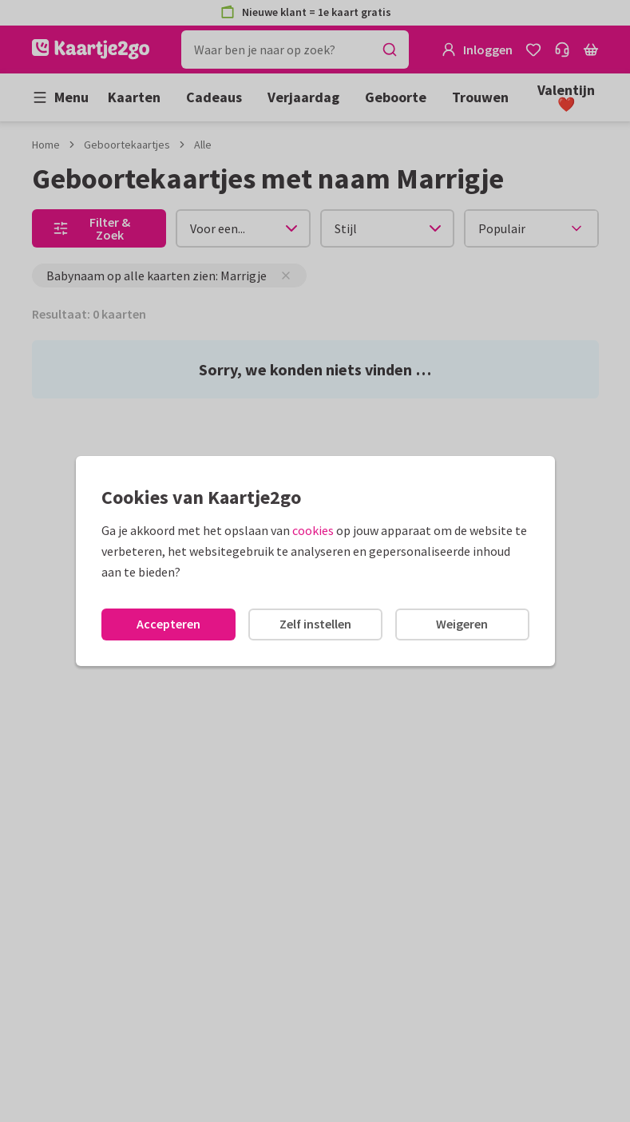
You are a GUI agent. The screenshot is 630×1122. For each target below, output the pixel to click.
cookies (313, 530)
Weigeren (462, 624)
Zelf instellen (315, 624)
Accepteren (168, 624)
